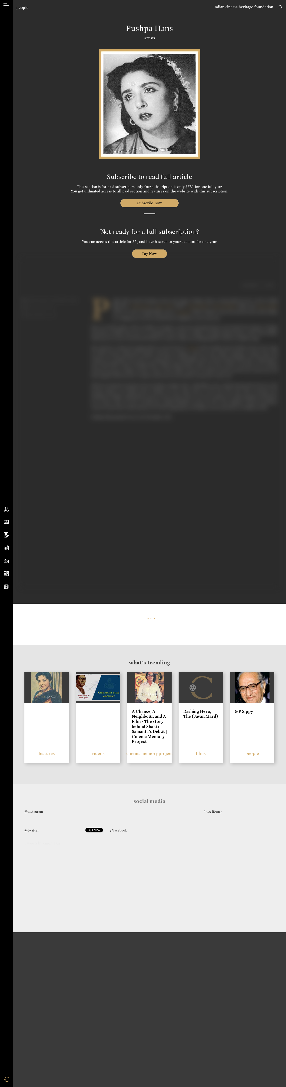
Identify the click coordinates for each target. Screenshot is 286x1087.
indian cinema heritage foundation (243, 6)
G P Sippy (244, 711)
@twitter (31, 830)
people (22, 7)
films (201, 753)
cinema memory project (149, 753)
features (47, 753)
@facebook (118, 830)
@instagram (33, 811)
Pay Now (149, 253)
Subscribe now (149, 203)
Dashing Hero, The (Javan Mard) (200, 714)
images (149, 618)
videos (98, 753)
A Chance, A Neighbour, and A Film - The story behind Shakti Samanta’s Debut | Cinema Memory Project (149, 726)
